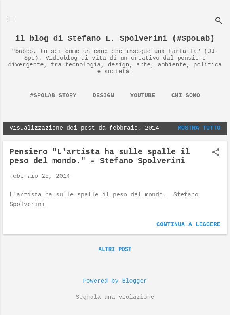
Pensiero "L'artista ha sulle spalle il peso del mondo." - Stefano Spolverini (100, 156)
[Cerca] (219, 21)
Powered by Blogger (115, 281)
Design (103, 95)
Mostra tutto (199, 128)
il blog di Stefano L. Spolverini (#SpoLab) (115, 38)
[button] (215, 153)
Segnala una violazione (115, 297)
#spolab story (53, 95)
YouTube (142, 95)
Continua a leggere (188, 224)
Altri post (114, 249)
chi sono (185, 95)
